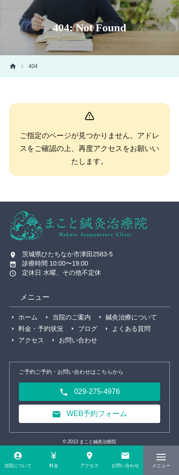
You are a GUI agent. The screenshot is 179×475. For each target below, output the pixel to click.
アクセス (31, 340)
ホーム (28, 317)
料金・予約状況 (40, 328)
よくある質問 (131, 328)
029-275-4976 (89, 392)
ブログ (87, 328)
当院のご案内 (71, 317)
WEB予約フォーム (90, 414)
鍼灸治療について (131, 317)
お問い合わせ (78, 340)
